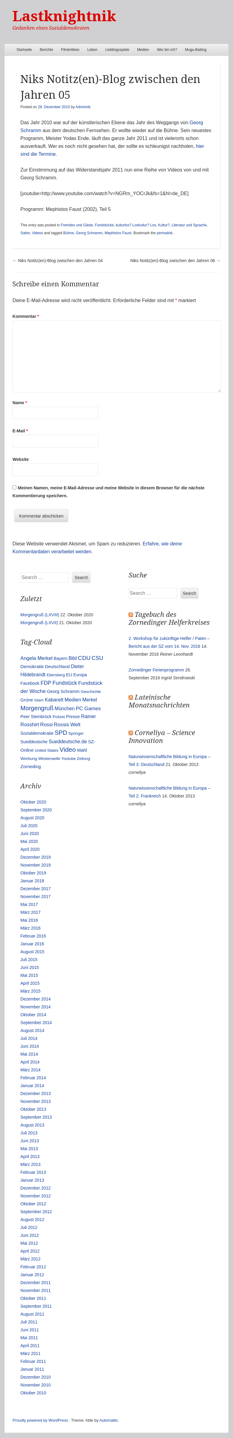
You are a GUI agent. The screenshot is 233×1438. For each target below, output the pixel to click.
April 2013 (29, 1156)
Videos (37, 233)
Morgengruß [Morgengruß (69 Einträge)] (36, 708)
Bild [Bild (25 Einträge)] (73, 658)
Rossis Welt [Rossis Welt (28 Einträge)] (67, 724)
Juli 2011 (28, 1322)
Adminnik (83, 107)
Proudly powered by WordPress (40, 1420)
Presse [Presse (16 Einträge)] (73, 716)
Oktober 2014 (33, 1014)
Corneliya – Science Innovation (162, 736)
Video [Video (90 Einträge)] (67, 749)
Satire (25, 233)
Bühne (68, 233)
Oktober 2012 (33, 1203)
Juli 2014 (28, 1038)
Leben (92, 50)
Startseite (24, 50)
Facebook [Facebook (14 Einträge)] (29, 683)
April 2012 (29, 1251)
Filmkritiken (70, 50)
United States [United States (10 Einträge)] (46, 750)
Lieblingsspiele (117, 50)
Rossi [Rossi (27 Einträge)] (46, 724)
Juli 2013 (28, 1132)
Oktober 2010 (33, 1392)
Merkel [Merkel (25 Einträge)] (89, 699)
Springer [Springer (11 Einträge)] (75, 733)
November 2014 (35, 1006)
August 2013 (32, 1125)
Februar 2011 (33, 1361)
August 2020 (32, 817)
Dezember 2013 (35, 1093)
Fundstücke (104, 225)
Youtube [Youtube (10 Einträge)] (68, 758)
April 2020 (29, 849)
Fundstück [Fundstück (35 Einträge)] (64, 683)
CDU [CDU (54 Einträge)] (84, 658)
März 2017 (30, 912)
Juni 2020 (29, 833)
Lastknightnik (64, 16)
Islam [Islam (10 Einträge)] (39, 700)
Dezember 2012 (35, 1188)
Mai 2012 (29, 1243)
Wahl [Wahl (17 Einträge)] (82, 750)
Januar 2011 (32, 1369)
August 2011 (32, 1314)
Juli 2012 (28, 1227)
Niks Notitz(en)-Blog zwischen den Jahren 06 (175, 260)
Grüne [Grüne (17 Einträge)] (26, 699)
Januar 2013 (32, 1180)
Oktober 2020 (33, 802)
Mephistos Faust (118, 233)
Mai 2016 (29, 920)
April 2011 (29, 1345)
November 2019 (35, 865)
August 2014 (32, 1030)
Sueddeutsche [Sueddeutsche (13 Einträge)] (33, 741)
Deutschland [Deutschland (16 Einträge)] (57, 666)
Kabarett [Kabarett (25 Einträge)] (54, 699)
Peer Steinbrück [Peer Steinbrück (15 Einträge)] (35, 716)
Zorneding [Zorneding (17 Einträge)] (30, 766)
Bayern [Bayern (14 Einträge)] (60, 658)
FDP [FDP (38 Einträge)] (46, 683)
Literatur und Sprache (189, 225)
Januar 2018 (32, 880)
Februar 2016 (33, 936)
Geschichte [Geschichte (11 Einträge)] (91, 691)
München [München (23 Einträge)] (65, 708)
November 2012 (35, 1195)
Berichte (46, 50)
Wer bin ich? (167, 50)
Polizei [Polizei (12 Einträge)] (59, 716)
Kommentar (25, 316)
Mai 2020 (29, 841)
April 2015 (29, 983)
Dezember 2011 (35, 1282)
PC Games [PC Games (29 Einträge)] (88, 708)
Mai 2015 (29, 975)
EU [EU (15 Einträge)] (69, 674)
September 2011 (36, 1306)
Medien (143, 50)
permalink (165, 233)
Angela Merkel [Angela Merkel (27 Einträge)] (36, 658)
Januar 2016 (32, 943)
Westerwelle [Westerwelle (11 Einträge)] (49, 758)
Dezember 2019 (35, 857)
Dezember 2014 (35, 999)
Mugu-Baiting (196, 50)
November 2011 (35, 1290)
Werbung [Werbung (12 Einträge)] (28, 758)
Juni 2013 (29, 1140)
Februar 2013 (33, 1172)
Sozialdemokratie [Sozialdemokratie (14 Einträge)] (36, 733)
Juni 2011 (29, 1329)
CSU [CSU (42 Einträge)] (97, 658)
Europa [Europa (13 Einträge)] (80, 674)
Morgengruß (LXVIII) (39, 614)
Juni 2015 (29, 967)
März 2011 (30, 1353)
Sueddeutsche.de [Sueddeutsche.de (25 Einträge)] (68, 741)
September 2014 (36, 1022)
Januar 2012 (32, 1274)
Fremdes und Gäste (77, 225)
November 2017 (35, 896)
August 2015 (32, 951)
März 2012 (30, 1259)
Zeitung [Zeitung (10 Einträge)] (83, 758)
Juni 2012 (29, 1235)
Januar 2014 (32, 1085)
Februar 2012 (33, 1266)
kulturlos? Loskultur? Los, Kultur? (143, 225)
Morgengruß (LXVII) (39, 622)
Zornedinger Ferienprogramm (156, 669)
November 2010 (35, 1385)
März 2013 (30, 1164)
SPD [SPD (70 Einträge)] (61, 732)
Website (20, 459)
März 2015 (30, 991)
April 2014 (29, 1062)
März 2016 (30, 928)
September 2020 (36, 809)
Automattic (109, 1420)
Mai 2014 (29, 1054)
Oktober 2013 (33, 1109)
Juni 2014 (29, 1046)
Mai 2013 (29, 1148)
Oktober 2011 (33, 1298)
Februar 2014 (33, 1077)
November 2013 (35, 1101)
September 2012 (36, 1211)
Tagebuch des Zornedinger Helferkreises (169, 618)
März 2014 (30, 1069)
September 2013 (36, 1117)
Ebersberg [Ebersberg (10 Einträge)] (56, 675)
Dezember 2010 (35, 1377)
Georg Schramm (89, 233)
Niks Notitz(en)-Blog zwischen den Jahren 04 (57, 260)
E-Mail (20, 430)
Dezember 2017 (35, 888)
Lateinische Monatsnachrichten (159, 701)
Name (19, 402)
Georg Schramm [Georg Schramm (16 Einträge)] (63, 691)
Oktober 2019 (33, 872)
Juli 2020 (28, 825)
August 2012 (32, 1219)
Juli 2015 (28, 959)
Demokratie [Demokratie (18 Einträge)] (32, 666)
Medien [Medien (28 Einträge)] (73, 700)
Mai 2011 (29, 1337)
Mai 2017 (29, 904)
